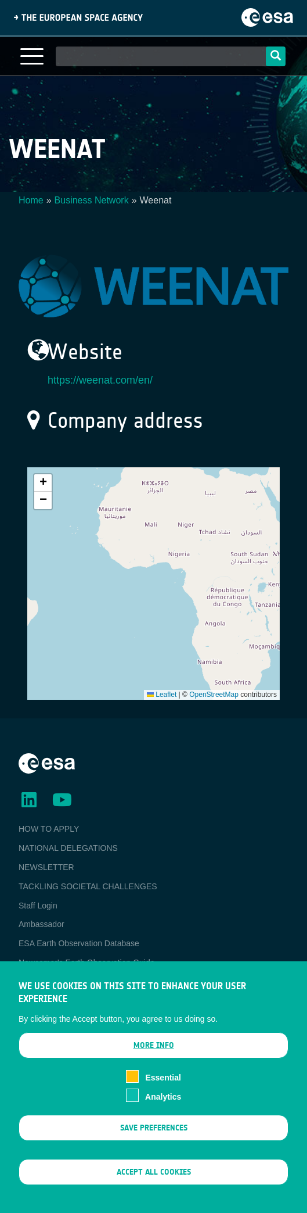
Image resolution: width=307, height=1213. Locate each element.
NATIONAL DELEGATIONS (68, 848)
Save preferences (153, 1133)
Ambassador (41, 924)
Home (31, 200)
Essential (162, 1083)
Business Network (92, 200)
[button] (43, 483)
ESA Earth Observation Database (79, 943)
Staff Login (38, 905)
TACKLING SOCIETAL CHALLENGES (88, 886)
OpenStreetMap (214, 694)
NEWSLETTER (46, 867)
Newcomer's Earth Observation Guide (87, 962)
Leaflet (161, 694)
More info (153, 1051)
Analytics (163, 1102)
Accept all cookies (154, 1178)
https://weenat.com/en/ (100, 380)
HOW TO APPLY (49, 828)
